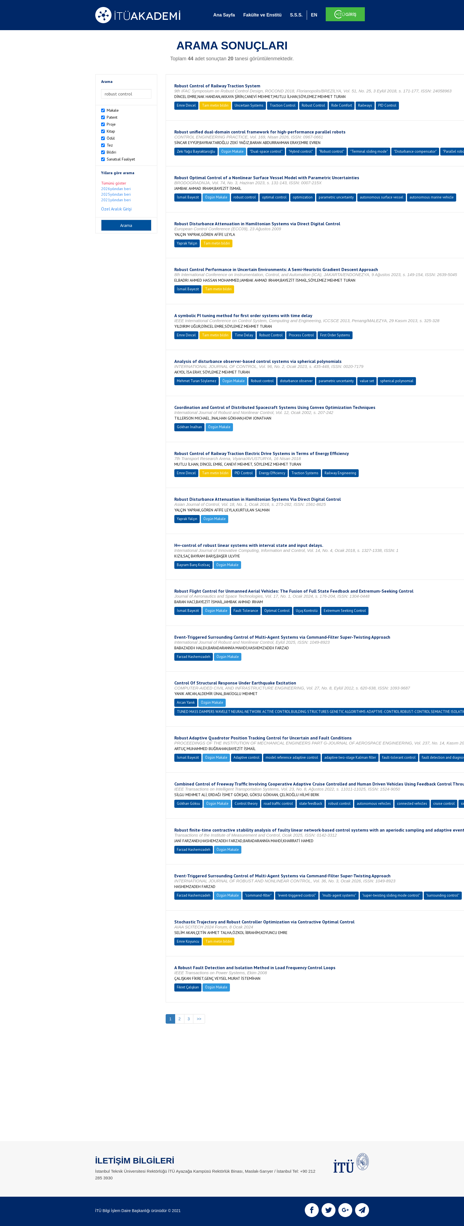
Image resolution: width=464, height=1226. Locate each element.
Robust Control (313, 105)
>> (199, 1019)
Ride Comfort (341, 105)
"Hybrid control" (301, 151)
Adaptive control (247, 757)
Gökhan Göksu (188, 803)
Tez (110, 145)
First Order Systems (335, 335)
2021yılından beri (116, 199)
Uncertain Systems (249, 105)
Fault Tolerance (246, 610)
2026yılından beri (116, 188)
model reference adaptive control (292, 757)
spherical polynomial (396, 381)
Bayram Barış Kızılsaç (193, 564)
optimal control (274, 197)
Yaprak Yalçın (187, 243)
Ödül (111, 138)
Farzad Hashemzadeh (193, 656)
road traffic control (278, 803)
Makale (113, 110)
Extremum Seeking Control (345, 610)
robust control (245, 197)
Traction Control (283, 105)
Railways (365, 105)
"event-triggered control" (297, 895)
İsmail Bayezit (188, 197)
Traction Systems (304, 473)
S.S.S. (296, 15)
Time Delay (244, 335)
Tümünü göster (113, 183)
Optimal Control (277, 610)
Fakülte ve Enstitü (262, 15)
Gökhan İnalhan (189, 427)
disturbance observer (296, 381)
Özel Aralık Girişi (116, 209)
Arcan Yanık (186, 702)
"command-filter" (258, 895)
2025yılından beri (116, 194)
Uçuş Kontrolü (307, 610)
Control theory (246, 803)
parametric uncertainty (336, 197)
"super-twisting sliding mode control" (391, 895)
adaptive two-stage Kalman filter (350, 757)
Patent (112, 117)
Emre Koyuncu (188, 941)
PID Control (387, 105)
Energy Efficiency (272, 473)
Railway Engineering (340, 473)
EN (314, 15)
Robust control (262, 381)
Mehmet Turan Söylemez (196, 381)
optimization (303, 197)
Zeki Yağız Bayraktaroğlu (196, 151)
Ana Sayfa (224, 15)
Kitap (111, 131)
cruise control (444, 803)
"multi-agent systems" (339, 895)
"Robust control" (331, 151)
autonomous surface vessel (381, 197)
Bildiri (111, 152)
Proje (111, 124)
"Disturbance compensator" (415, 151)
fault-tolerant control (399, 757)
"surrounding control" (442, 895)
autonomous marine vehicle (432, 197)
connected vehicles (412, 803)
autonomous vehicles (374, 803)
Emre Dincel (186, 105)
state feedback (310, 803)
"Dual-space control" (266, 151)
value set (367, 381)
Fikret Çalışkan (188, 987)
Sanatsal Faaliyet (121, 159)
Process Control (301, 335)
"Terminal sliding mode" (369, 151)
